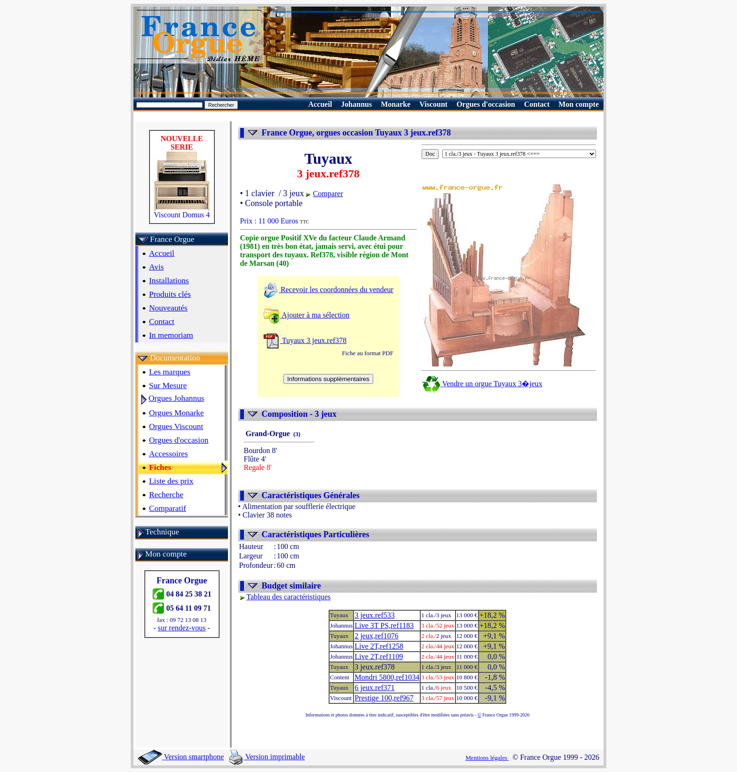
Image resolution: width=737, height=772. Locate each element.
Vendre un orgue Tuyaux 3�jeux (482, 384)
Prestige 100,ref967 (383, 698)
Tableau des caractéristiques (288, 597)
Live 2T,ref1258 (378, 646)
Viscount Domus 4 (182, 211)
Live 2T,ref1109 (378, 657)
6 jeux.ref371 (374, 688)
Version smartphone (181, 757)
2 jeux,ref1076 (376, 636)
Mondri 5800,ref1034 (386, 677)
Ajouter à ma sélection (306, 315)
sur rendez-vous (182, 628)
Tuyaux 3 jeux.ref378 (304, 340)
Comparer (328, 194)
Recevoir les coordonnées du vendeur (328, 290)
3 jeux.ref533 (374, 615)
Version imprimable (267, 757)
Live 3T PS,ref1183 (384, 625)
